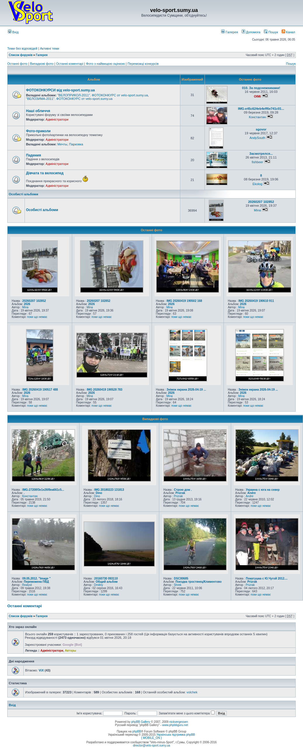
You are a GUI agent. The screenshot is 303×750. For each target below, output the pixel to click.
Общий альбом (106, 581)
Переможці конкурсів (142, 63)
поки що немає (37, 317)
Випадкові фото (42, 63)
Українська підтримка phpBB (175, 734)
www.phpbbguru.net (175, 725)
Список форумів (20, 55)
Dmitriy (98, 585)
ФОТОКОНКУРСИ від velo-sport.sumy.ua (60, 90)
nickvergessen (178, 721)
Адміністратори (57, 119)
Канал (288, 32)
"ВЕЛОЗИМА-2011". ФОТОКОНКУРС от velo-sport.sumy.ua (69, 98)
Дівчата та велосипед (44, 173)
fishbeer (257, 162)
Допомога (251, 32)
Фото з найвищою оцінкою (106, 63)
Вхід (13, 32)
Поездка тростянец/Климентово (198, 581)
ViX (41, 670)
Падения (33, 155)
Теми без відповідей (22, 48)
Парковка (76, 144)
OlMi (257, 96)
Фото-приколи (38, 131)
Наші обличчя (38, 111)
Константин (257, 117)
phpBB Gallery (140, 721)
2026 (27, 304)
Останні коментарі (70, 63)
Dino (99, 493)
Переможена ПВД (36, 581)
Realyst (27, 585)
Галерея (229, 32)
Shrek (177, 585)
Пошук (271, 32)
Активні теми (49, 48)
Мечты (62, 144)
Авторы (70, 650)
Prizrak (180, 493)
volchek (191, 692)
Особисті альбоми (23, 194)
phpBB (136, 731)
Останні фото (17, 63)
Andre (251, 493)
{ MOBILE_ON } (151, 737)
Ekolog (257, 184)
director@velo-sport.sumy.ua (151, 745)
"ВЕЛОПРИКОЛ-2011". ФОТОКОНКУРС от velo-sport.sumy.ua (102, 95)
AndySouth (257, 138)
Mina (257, 210)
